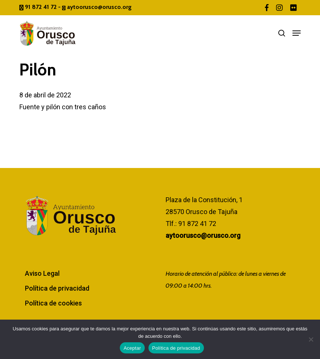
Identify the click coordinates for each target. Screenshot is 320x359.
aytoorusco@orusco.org (97, 6)
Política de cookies (53, 303)
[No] (310, 339)
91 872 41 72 (38, 6)
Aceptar (132, 348)
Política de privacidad (57, 288)
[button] (296, 33)
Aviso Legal (42, 273)
